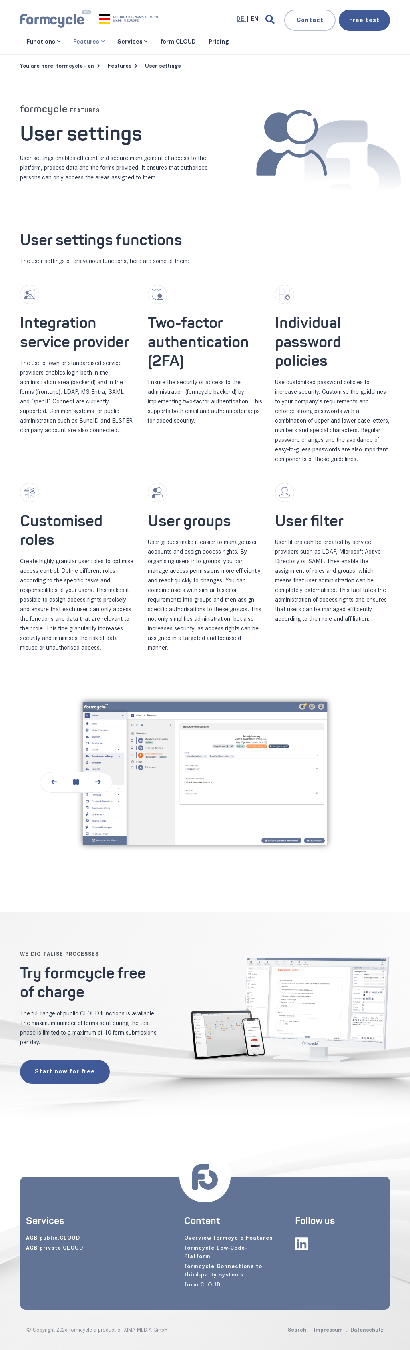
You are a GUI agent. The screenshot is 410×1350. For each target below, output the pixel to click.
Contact (310, 20)
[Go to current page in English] (254, 19)
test (364, 20)
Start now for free (65, 1071)
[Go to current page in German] (241, 19)
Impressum (328, 1329)
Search (297, 1329)
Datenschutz (367, 1329)
